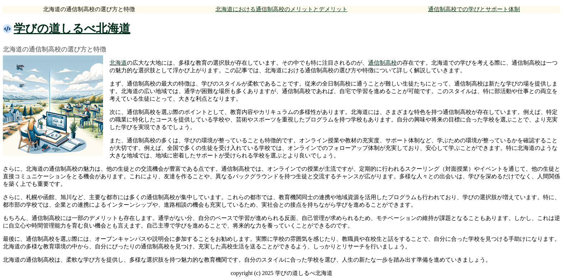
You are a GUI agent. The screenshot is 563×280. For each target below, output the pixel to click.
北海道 (118, 63)
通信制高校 (382, 63)
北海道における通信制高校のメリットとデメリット (281, 9)
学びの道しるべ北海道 (72, 28)
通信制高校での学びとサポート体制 (474, 9)
